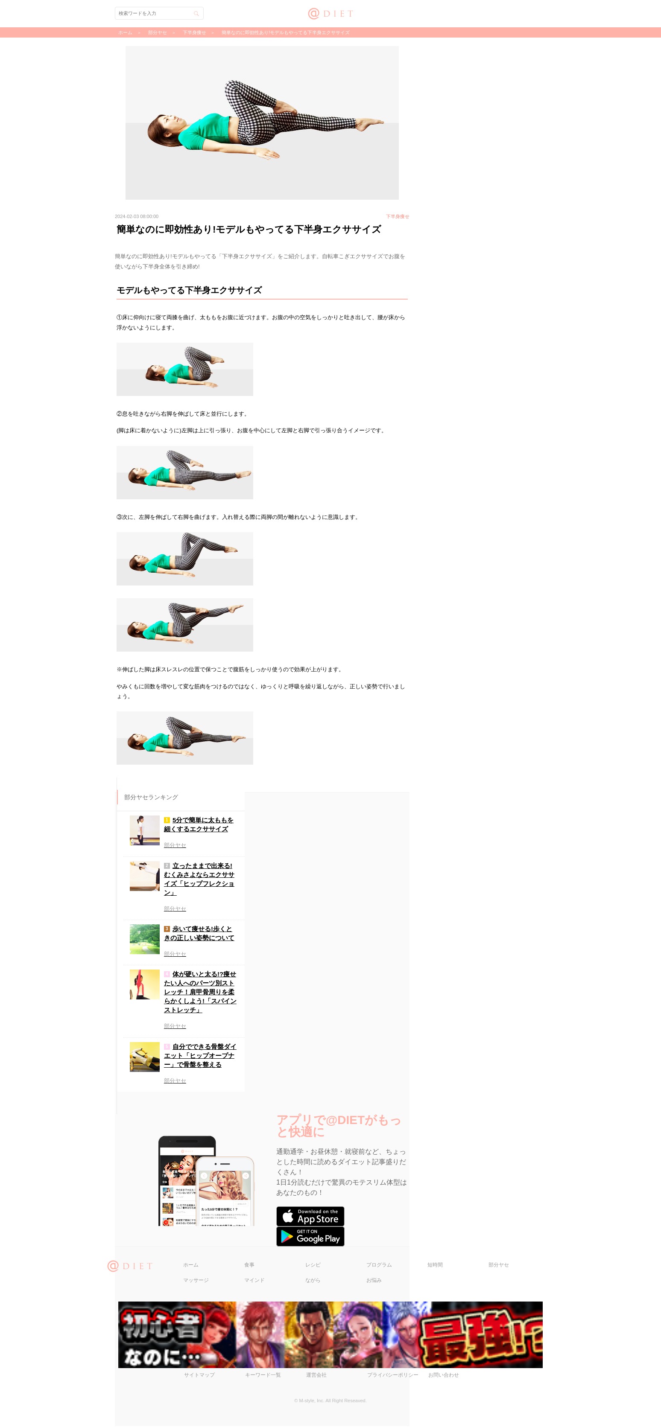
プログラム (379, 1266)
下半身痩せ (194, 32)
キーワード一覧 (263, 1376)
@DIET (330, 12)
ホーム (191, 1266)
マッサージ (196, 1281)
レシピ (313, 1266)
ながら (313, 1281)
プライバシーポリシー (392, 1376)
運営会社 (316, 1376)
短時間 (435, 1266)
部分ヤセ (498, 1266)
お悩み (374, 1281)
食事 (249, 1266)
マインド (254, 1281)
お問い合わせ (443, 1376)
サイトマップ (199, 1376)
